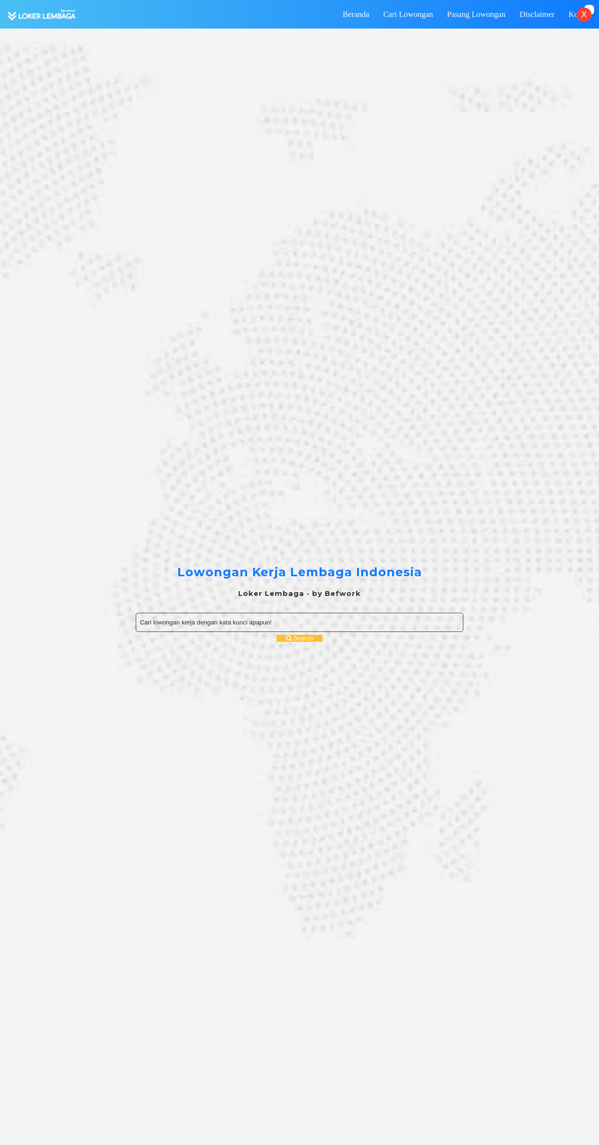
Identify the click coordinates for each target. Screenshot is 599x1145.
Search (299, 638)
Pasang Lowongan (476, 14)
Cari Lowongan (408, 14)
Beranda (356, 14)
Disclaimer (537, 14)
